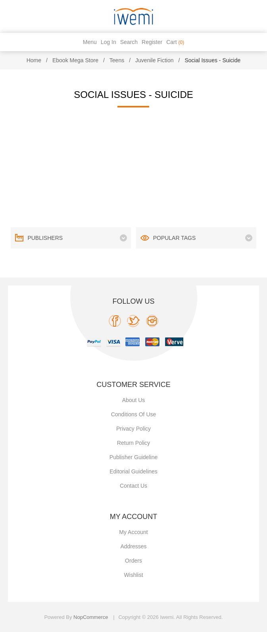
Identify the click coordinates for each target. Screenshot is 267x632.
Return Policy (133, 443)
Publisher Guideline (133, 457)
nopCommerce (90, 617)
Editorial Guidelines (133, 471)
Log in (108, 42)
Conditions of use (133, 414)
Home (34, 60)
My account (133, 532)
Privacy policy (133, 428)
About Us (133, 400)
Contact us (133, 486)
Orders (133, 560)
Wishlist (133, 575)
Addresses (133, 546)
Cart (175, 42)
